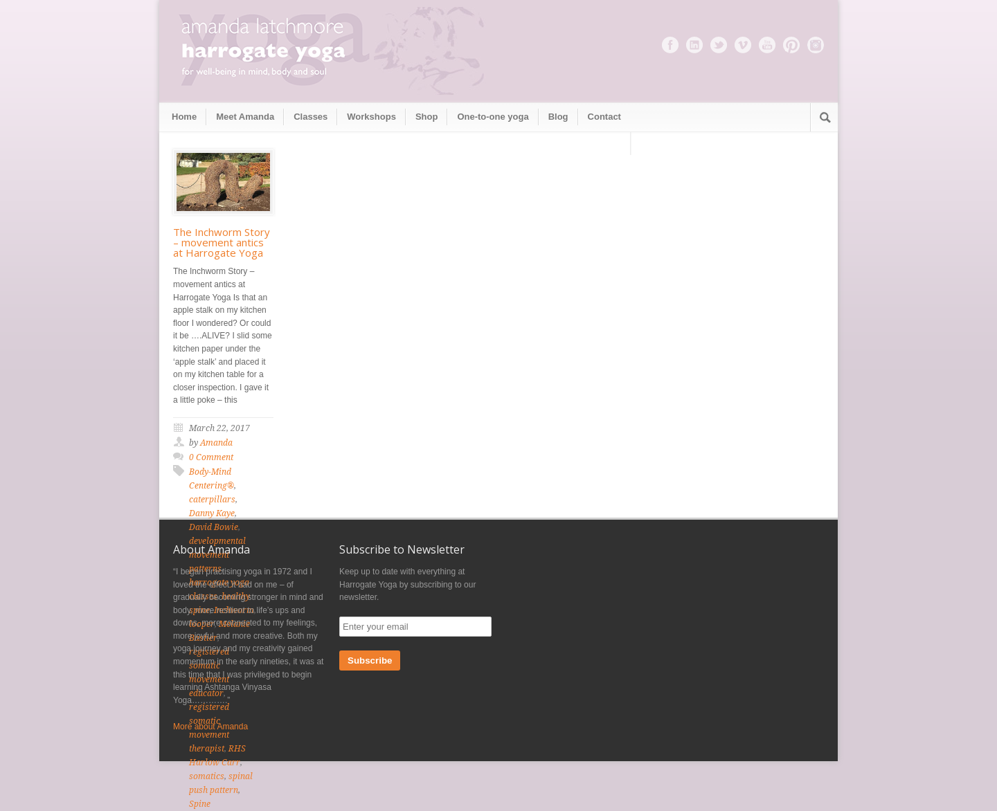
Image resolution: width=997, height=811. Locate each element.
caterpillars (212, 499)
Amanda (216, 443)
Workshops (371, 116)
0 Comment (211, 457)
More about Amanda (210, 726)
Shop (426, 116)
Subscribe (370, 660)
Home (184, 116)
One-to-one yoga (492, 116)
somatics (206, 776)
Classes (310, 116)
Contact (604, 116)
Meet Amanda (245, 116)
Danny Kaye (212, 513)
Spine (199, 804)
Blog (558, 116)
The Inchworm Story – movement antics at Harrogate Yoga (221, 242)
